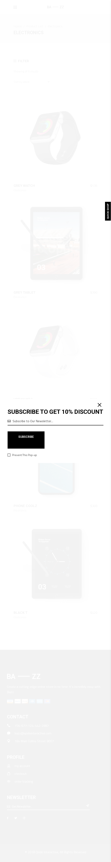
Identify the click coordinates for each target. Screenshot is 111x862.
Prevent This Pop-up (24, 455)
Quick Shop (107, 211)
